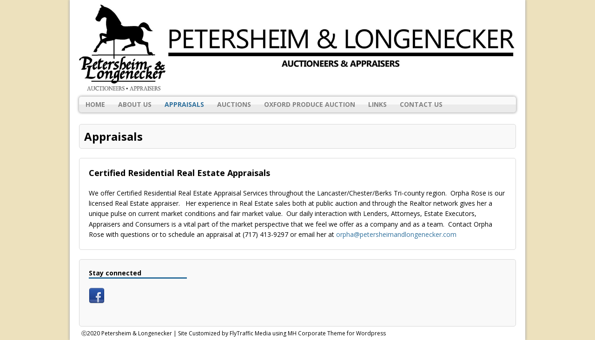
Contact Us (421, 104)
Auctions (234, 104)
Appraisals (184, 104)
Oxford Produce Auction (309, 104)
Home (95, 104)
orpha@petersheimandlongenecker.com (396, 234)
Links (377, 104)
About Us (135, 104)
